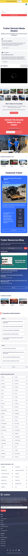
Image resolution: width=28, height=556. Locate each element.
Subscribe (3, 510)
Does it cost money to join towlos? (9, 348)
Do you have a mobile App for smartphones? (11, 330)
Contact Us (3, 539)
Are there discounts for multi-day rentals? (11, 334)
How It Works (3, 545)
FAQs (1, 528)
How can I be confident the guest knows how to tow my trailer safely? (13, 353)
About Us (2, 535)
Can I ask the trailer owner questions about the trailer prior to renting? (13, 338)
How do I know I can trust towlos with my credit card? (13, 326)
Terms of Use (3, 543)
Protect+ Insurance (4, 526)
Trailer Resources (4, 530)
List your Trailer (4, 518)
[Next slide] (26, 157)
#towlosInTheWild (4, 537)
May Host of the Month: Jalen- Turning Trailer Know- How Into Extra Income (14, 281)
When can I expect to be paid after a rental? (11, 360)
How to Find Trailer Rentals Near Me (9, 270)
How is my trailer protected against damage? (11, 357)
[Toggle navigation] (25, 4)
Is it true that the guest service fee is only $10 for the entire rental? (13, 322)
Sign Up (2, 520)
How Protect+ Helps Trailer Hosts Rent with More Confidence (12, 276)
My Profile (2, 524)
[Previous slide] (22, 157)
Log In (2, 522)
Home (2, 516)
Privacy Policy (3, 541)
